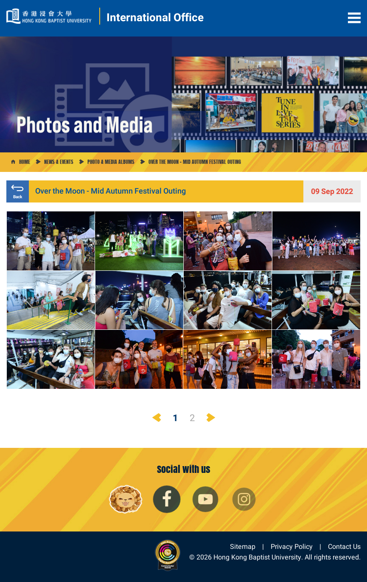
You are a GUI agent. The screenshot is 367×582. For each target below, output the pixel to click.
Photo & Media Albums (110, 162)
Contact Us (344, 546)
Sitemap (242, 546)
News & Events (58, 162)
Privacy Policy (292, 546)
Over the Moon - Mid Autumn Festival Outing (194, 162)
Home (24, 162)
